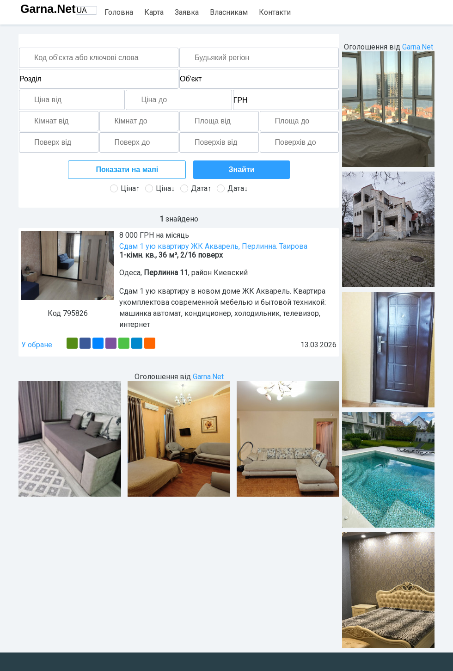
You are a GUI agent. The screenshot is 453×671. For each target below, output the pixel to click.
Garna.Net (47, 8)
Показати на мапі (127, 169)
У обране (36, 344)
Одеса (130, 272)
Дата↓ (232, 188)
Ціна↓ (160, 188)
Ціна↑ (125, 188)
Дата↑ (195, 188)
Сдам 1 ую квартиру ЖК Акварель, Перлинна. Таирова (213, 246)
